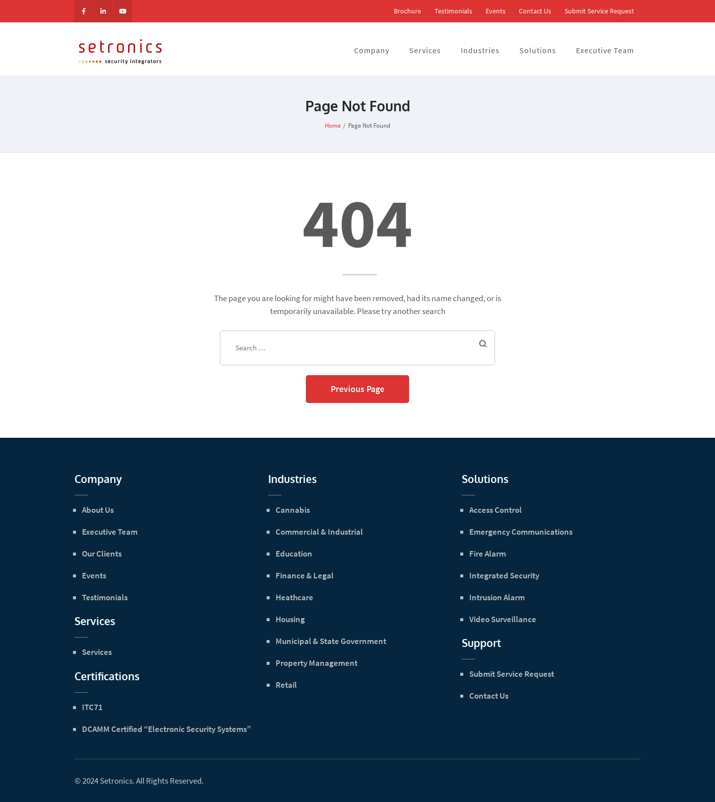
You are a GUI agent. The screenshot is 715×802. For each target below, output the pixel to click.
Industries (480, 50)
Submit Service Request (599, 10)
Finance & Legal (305, 575)
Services (425, 50)
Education (294, 553)
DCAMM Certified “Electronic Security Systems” (166, 728)
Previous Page (357, 389)
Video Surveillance (502, 619)
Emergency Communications (520, 531)
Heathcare (294, 597)
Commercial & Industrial (319, 531)
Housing (290, 619)
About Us (98, 509)
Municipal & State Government (331, 641)
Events (495, 10)
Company (371, 50)
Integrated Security (504, 575)
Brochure (407, 10)
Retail (286, 684)
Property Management (317, 662)
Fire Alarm (487, 553)
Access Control (495, 509)
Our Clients (102, 553)
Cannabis (293, 509)
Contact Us (535, 10)
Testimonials (453, 10)
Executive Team (605, 50)
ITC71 (92, 707)
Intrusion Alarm (497, 597)
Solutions (537, 50)
